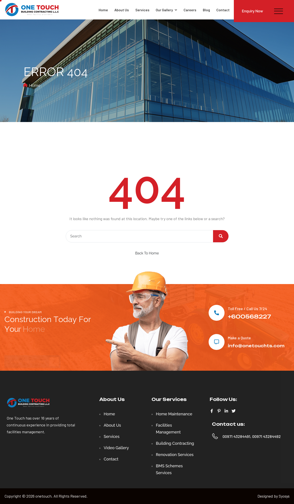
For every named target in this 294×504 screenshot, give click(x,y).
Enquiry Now (252, 11)
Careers (190, 10)
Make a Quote (239, 337)
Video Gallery (116, 447)
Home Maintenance (174, 414)
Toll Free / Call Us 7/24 (247, 308)
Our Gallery (166, 10)
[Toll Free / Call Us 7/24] (217, 313)
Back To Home (147, 253)
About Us (121, 10)
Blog (206, 10)
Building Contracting (175, 443)
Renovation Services (175, 454)
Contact (223, 10)
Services (142, 10)
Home (103, 10)
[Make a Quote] (217, 342)
